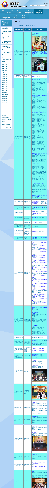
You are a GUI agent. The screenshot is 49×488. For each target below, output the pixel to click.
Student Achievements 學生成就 (6, 59)
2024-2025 (4, 66)
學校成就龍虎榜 (5, 117)
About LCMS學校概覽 (10, 12)
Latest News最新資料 (16, 17)
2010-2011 (4, 94)
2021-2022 (4, 72)
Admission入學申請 (18, 12)
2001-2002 (4, 113)
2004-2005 (5, 107)
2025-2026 (4, 64)
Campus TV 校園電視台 (6, 120)
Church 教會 (5, 28)
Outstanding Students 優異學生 (6, 48)
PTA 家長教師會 (6, 124)
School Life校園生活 (38, 12)
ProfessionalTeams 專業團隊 (28, 12)
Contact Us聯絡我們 (25, 16)
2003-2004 (5, 109)
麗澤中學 (14, 3)
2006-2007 (4, 103)
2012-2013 (4, 90)
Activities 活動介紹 (6, 54)
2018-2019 (4, 78)
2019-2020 (4, 76)
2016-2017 (4, 82)
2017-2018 (4, 80)
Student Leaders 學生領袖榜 (6, 42)
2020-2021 (4, 74)
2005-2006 (5, 105)
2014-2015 (4, 86)
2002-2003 (4, 111)
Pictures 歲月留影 (6, 32)
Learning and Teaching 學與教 (6, 17)
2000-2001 (4, 115)
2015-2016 (4, 84)
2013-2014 (4, 88)
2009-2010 (4, 96)
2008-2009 (5, 98)
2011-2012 (4, 92)
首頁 (2, 11)
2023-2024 (4, 68)
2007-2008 (4, 100)
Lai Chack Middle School (18, 6)
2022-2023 (4, 70)
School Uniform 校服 (6, 37)
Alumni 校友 (5, 128)
